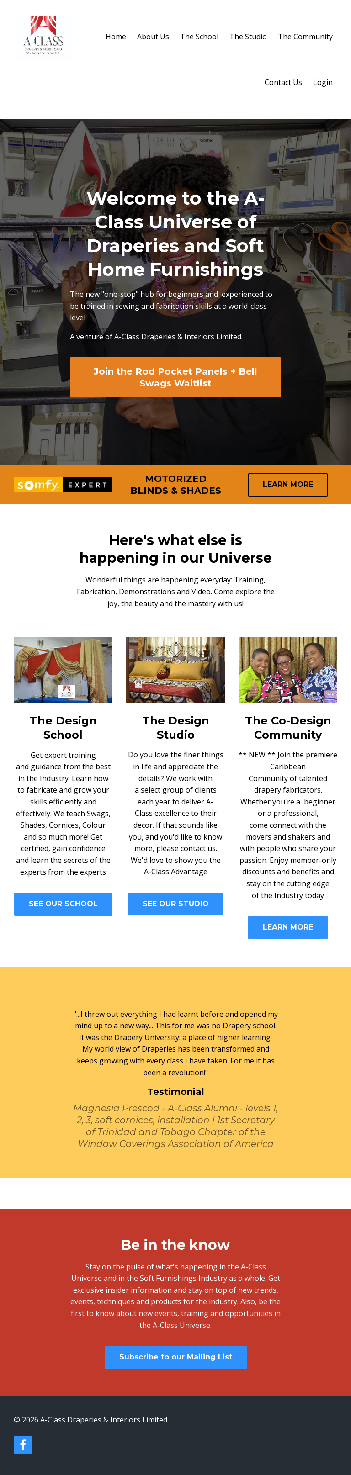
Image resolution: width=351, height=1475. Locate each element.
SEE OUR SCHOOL (63, 903)
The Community (305, 37)
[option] (175, 1072)
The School (199, 37)
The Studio (248, 37)
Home (116, 37)
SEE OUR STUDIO (176, 903)
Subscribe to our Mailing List (175, 1357)
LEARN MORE (288, 484)
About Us (153, 37)
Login (323, 82)
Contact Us (283, 82)
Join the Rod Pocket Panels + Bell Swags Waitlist (175, 377)
